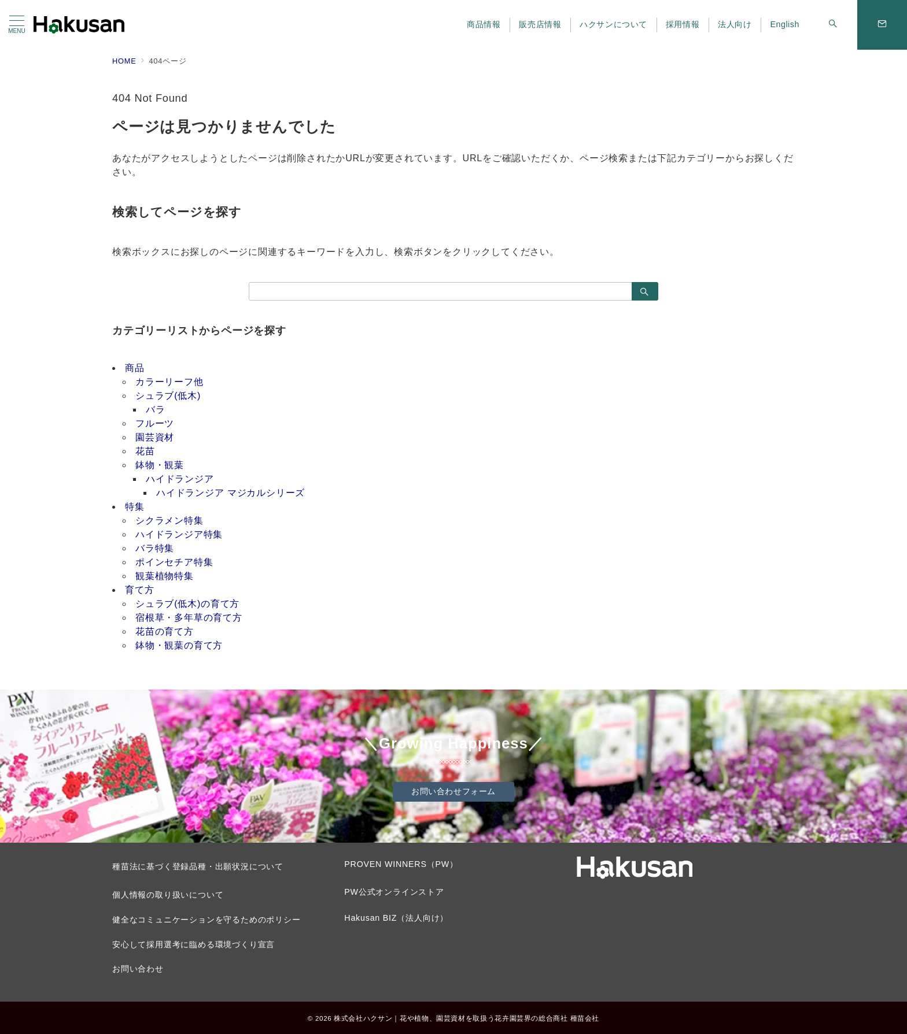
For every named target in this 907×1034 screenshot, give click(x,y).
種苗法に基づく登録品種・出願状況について (197, 866)
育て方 (139, 590)
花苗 (145, 451)
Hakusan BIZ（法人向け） (396, 917)
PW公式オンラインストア (394, 891)
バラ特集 (154, 548)
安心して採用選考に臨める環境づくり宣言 (193, 944)
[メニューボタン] (17, 25)
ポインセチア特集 (174, 562)
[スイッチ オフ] (833, 25)
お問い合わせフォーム (453, 791)
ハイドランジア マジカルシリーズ (230, 493)
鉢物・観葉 (159, 465)
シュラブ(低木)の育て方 (187, 604)
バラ (155, 409)
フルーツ (154, 423)
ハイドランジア (180, 479)
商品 (135, 368)
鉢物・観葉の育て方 (179, 645)
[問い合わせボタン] (882, 25)
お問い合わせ (138, 968)
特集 (135, 507)
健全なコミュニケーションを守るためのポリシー (206, 919)
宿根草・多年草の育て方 (188, 617)
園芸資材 (154, 437)
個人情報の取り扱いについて (167, 894)
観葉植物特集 (164, 576)
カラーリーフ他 (169, 382)
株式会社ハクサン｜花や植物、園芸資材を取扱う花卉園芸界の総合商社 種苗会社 (466, 1018)
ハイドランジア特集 (179, 534)
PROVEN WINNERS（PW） (401, 864)
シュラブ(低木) (168, 396)
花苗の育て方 (164, 631)
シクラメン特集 (169, 520)
